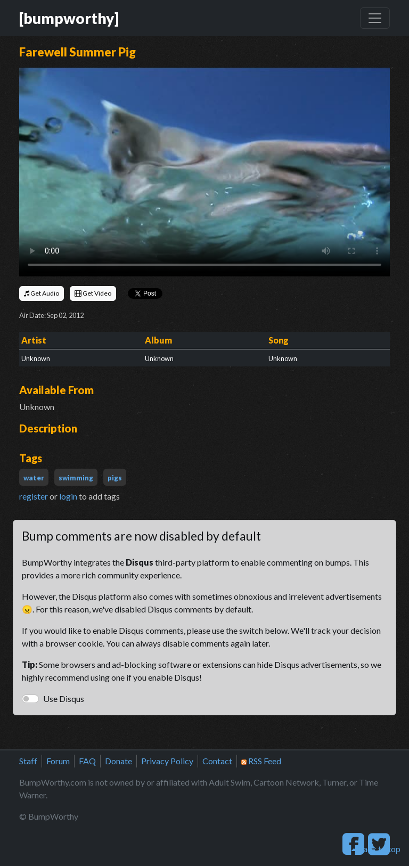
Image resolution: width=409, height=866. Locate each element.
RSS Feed (261, 761)
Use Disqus (63, 698)
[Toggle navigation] (375, 18)
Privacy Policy (167, 761)
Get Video (93, 293)
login (68, 496)
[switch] (30, 699)
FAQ (87, 761)
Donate (118, 761)
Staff (28, 761)
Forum (58, 761)
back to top (375, 849)
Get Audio (41, 293)
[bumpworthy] (69, 18)
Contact (217, 761)
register (33, 496)
